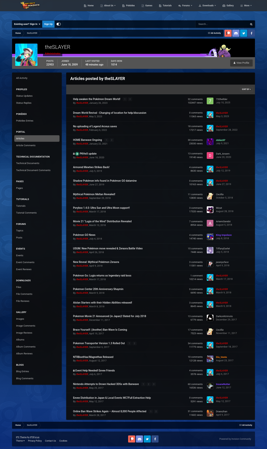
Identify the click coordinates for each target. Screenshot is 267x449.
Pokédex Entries (24, 120)
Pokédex (148, 9)
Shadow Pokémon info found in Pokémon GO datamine (105, 180)
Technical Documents (27, 163)
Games (166, 9)
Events (19, 255)
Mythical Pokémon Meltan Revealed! (94, 194)
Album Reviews (24, 353)
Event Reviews (24, 269)
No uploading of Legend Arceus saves (95, 126)
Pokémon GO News (84, 234)
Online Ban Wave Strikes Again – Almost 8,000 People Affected (110, 411)
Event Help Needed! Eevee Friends (95, 370)
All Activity (21, 78)
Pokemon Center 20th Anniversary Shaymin (98, 289)
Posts (19, 237)
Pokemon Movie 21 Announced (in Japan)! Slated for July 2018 (109, 316)
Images (20, 318)
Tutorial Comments (26, 212)
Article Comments (25, 145)
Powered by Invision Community (235, 438)
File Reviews (22, 301)
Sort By (246, 89)
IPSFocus (34, 437)
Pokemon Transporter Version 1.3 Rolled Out (99, 343)
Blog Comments (24, 378)
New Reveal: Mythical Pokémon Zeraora (96, 261)
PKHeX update (88, 153)
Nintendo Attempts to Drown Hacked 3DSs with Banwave (106, 383)
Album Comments (25, 346)
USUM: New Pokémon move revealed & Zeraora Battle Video (108, 248)
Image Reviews (24, 332)
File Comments (24, 294)
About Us (126, 9)
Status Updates (24, 95)
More (247, 9)
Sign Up (48, 24)
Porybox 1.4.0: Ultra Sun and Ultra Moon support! (101, 207)
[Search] (210, 24)
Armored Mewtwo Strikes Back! (91, 167)
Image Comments (25, 325)
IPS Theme (21, 437)
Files (18, 287)
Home (108, 9)
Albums (20, 339)
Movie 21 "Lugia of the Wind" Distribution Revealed (102, 221)
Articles (20, 138)
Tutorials (184, 9)
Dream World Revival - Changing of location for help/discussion (109, 112)
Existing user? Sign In (27, 24)
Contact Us (50, 440)
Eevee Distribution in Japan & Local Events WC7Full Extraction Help (112, 397)
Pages (19, 188)
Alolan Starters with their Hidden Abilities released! (102, 302)
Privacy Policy (35, 440)
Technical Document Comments (33, 170)
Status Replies (24, 102)
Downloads (226, 9)
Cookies (63, 440)
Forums (204, 9)
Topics (19, 230)
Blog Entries (22, 371)
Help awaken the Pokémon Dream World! (97, 99)
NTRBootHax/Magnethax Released (93, 356)
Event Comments (25, 262)
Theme (20, 440)
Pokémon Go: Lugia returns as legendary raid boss (102, 275)
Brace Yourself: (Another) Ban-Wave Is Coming (100, 329)
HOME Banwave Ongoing (88, 139)
